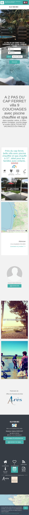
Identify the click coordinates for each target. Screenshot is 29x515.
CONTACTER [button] (14, 286)
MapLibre (23, 230)
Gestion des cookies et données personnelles (10, 513)
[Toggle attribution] (26, 231)
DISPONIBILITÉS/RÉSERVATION (14, 438)
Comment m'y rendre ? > (18, 246)
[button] (17, 56)
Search (9, 56)
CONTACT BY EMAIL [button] (14, 442)
